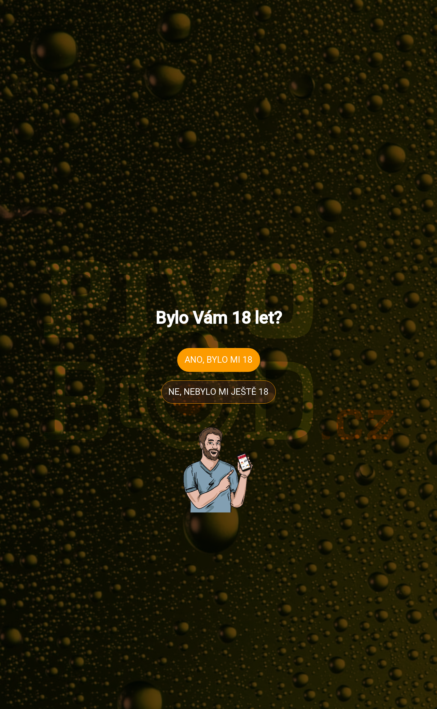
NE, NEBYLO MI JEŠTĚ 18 (218, 392)
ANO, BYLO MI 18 (219, 359)
